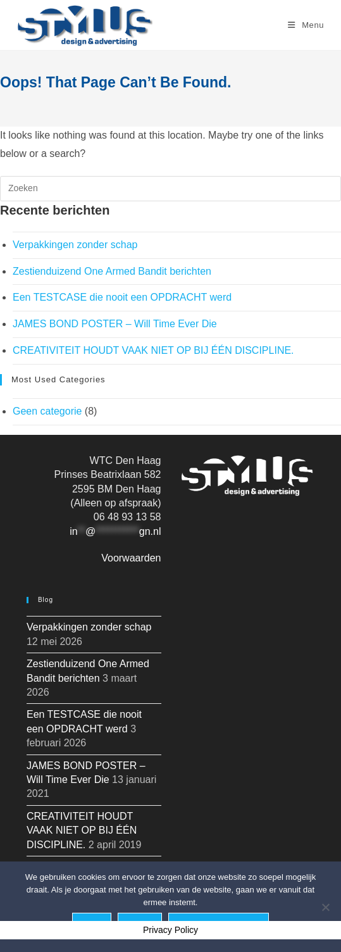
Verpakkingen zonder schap (75, 244)
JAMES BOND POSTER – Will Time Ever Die (115, 323)
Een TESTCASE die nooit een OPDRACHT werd (122, 297)
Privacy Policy (170, 930)
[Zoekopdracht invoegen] (170, 188)
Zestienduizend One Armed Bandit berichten (112, 271)
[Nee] (325, 907)
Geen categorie (47, 411)
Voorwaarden (131, 558)
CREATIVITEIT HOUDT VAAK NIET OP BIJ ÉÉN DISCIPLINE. (153, 350)
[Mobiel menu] (306, 25)
